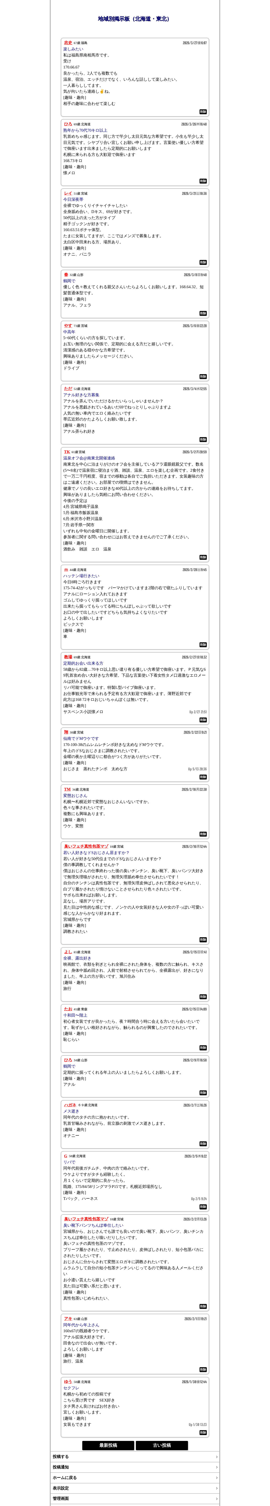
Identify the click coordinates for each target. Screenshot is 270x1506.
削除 (203, 111)
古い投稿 (162, 1445)
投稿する (61, 1456)
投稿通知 (61, 1467)
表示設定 (61, 1488)
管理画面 (61, 1498)
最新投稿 (108, 1445)
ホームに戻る (65, 1477)
